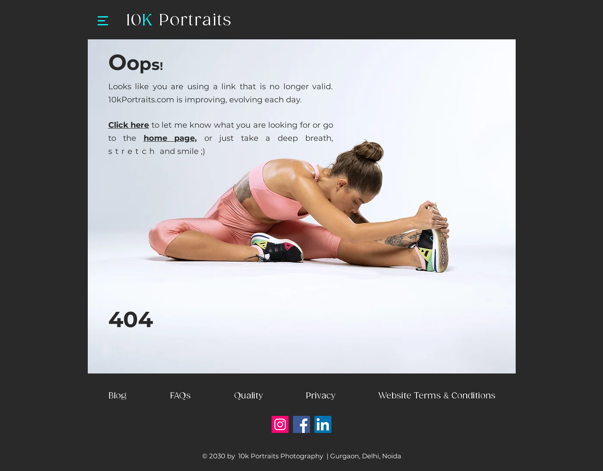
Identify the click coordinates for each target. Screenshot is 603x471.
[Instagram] (280, 424)
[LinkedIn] (322, 424)
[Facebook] (301, 424)
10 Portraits (179, 20)
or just (219, 138)
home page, (170, 138)
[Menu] (103, 20)
